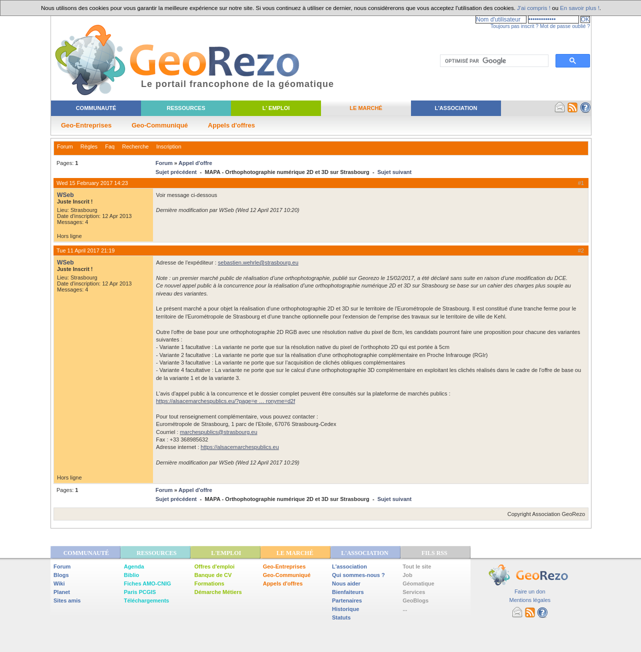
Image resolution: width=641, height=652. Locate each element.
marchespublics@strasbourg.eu (219, 432)
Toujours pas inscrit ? (514, 26)
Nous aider (346, 583)
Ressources (185, 108)
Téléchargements (146, 601)
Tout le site (416, 567)
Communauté (96, 108)
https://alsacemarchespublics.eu (239, 447)
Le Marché (366, 108)
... (404, 609)
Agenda (134, 567)
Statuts (341, 617)
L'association (349, 567)
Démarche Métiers (218, 592)
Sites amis (67, 601)
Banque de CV (213, 575)
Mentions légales (529, 600)
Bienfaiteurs (348, 592)
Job (407, 575)
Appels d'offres (231, 125)
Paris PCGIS (140, 592)
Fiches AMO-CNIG (147, 583)
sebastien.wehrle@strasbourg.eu (258, 263)
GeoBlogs (415, 601)
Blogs (61, 575)
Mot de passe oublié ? (565, 26)
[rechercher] (493, 61)
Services (413, 592)
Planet (62, 592)
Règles (89, 147)
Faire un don (530, 591)
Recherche (135, 147)
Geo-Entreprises (86, 125)
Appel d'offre (195, 163)
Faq (109, 147)
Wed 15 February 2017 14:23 (92, 183)
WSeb (65, 195)
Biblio (132, 575)
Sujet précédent (176, 172)
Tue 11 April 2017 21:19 (85, 251)
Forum (65, 147)
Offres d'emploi (214, 567)
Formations (209, 583)
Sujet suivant (395, 172)
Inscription (168, 147)
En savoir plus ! (580, 8)
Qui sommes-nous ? (358, 575)
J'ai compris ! (533, 8)
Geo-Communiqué (160, 125)
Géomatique (418, 583)
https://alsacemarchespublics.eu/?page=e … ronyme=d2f (225, 401)
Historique (345, 609)
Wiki (59, 583)
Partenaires (347, 601)
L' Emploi (276, 108)
